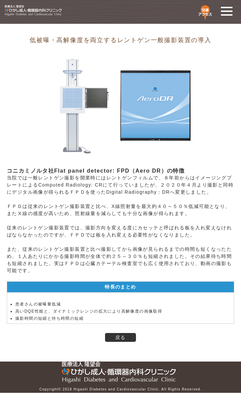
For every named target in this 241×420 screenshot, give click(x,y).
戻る (120, 337)
